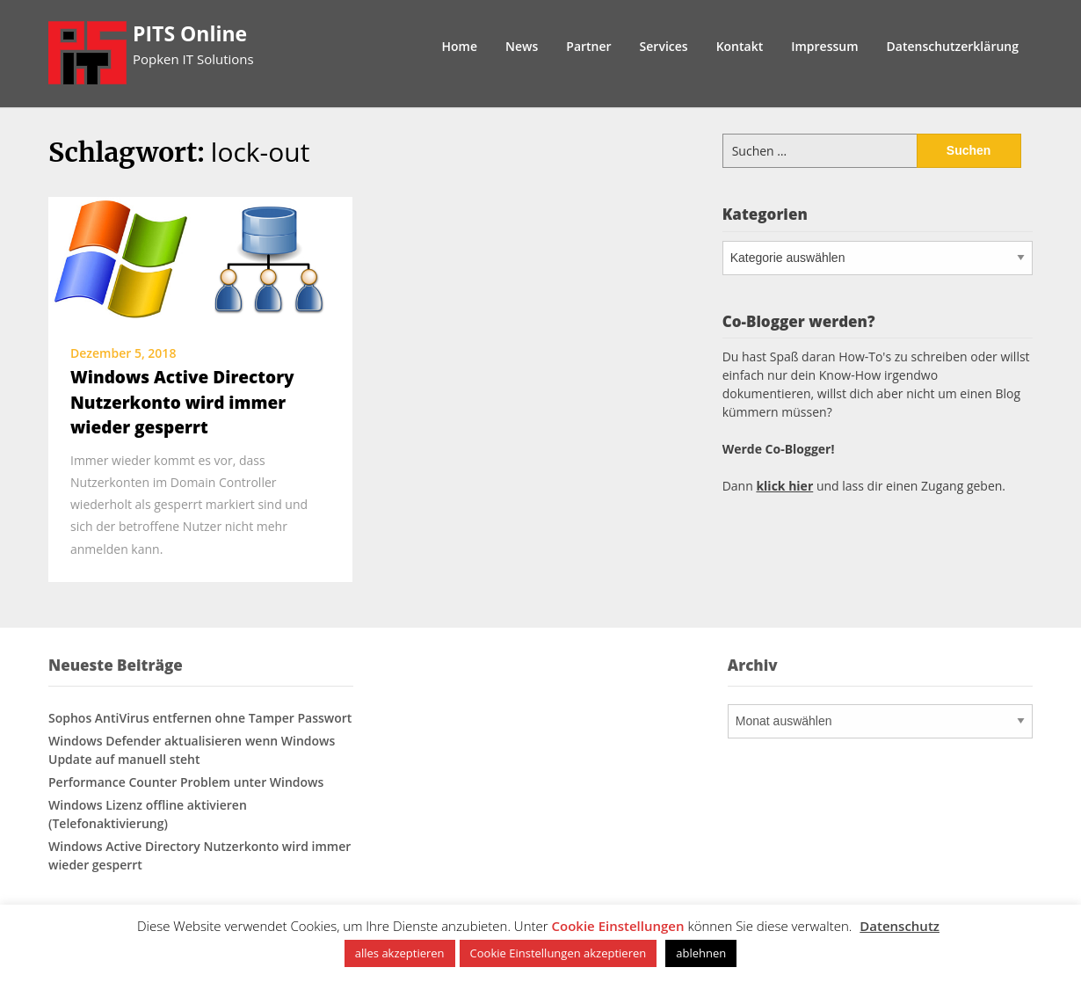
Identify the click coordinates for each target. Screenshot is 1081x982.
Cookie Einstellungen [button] (618, 926)
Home (460, 46)
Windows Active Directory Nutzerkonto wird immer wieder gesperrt (182, 402)
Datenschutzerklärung (953, 46)
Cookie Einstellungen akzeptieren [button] (558, 953)
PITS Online (190, 33)
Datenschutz (900, 926)
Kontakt (740, 46)
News (521, 46)
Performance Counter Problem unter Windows (185, 782)
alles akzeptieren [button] (400, 953)
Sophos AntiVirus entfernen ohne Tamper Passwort (200, 717)
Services (664, 46)
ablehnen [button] (701, 953)
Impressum (824, 46)
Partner (588, 46)
